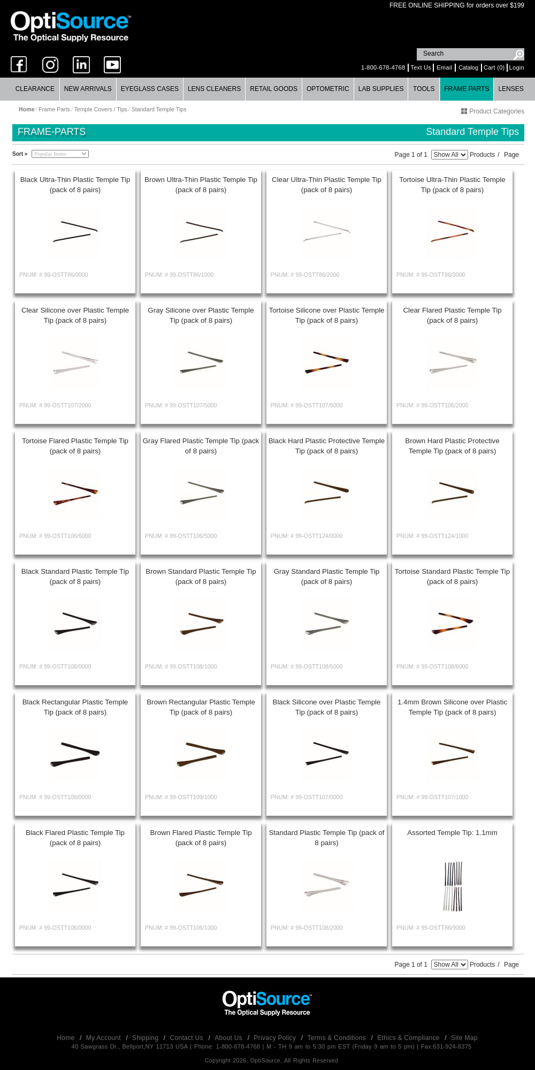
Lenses (510, 89)
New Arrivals (88, 89)
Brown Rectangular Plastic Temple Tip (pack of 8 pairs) (201, 707)
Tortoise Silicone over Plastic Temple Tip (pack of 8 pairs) (326, 315)
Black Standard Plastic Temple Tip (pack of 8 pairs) (75, 576)
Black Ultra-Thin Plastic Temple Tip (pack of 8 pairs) (75, 185)
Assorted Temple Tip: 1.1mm (452, 833)
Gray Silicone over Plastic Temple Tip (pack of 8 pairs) (201, 315)
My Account (104, 1038)
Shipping (146, 1038)
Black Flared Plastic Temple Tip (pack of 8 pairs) (75, 838)
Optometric (328, 89)
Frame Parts (466, 89)
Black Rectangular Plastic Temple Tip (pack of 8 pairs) (75, 707)
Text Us (420, 67)
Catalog (468, 67)
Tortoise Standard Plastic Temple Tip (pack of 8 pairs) (452, 576)
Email (444, 67)
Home (67, 1038)
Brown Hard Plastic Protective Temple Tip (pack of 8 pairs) (452, 446)
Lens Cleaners (214, 89)
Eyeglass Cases (150, 89)
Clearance (35, 89)
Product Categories (492, 111)
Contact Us (187, 1038)
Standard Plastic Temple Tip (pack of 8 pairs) (326, 838)
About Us (229, 1038)
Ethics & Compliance (409, 1038)
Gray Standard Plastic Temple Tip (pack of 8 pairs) (327, 576)
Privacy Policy (276, 1038)
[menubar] (267, 89)
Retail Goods (273, 89)
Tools (423, 89)
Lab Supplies (381, 89)
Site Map (464, 1038)
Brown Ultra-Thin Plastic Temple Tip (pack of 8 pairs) (200, 185)
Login (516, 67)
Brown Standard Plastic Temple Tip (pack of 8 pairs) (201, 576)
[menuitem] (35, 89)
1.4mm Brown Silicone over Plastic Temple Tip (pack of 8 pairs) (452, 707)
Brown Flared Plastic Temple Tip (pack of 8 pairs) (200, 838)
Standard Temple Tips (159, 109)
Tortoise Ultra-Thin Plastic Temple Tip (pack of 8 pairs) (452, 185)
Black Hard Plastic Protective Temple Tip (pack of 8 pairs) (327, 446)
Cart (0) (494, 67)
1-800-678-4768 (383, 67)
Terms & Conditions (338, 1038)
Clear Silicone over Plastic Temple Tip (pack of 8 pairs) (75, 315)
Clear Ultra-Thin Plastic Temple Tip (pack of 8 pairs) (326, 185)
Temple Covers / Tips (100, 109)
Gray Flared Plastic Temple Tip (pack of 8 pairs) (201, 446)
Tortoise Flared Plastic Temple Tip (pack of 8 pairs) (75, 446)
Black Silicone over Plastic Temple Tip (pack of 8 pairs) (327, 707)
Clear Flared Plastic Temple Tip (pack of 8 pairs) (452, 315)
